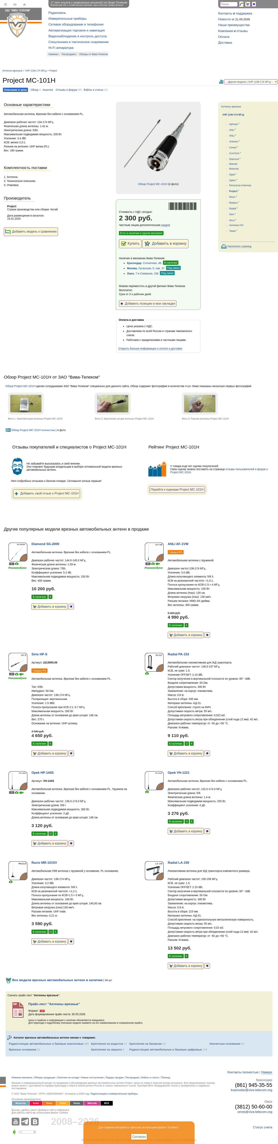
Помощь (165, 1077)
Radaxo (233, 202)
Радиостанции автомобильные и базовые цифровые (165, 1049)
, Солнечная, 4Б (144, 263)
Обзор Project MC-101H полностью (30, 430)
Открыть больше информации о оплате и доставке (150, 348)
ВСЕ (106, 1103)
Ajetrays (233, 124)
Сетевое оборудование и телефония (75, 24)
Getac (76, 1103)
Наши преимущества (234, 25)
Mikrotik (92, 1103)
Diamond (234, 159)
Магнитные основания (224, 1043)
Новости (224, 19)
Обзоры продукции (44, 1077)
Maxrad (233, 164)
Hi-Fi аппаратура (61, 48)
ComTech (234, 153)
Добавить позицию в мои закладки (147, 303)
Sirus (232, 220)
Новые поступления (92, 1077)
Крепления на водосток (107, 1043)
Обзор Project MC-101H (152, 184)
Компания (225, 31)
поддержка (244, 13)
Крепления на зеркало (106, 1049)
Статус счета (262, 1127)
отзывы (242, 31)
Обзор (34, 89)
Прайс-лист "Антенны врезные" (54, 1004)
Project (53, 70)
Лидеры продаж (115, 1077)
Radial (232, 208)
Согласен (139, 1136)
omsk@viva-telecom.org (254, 1112)
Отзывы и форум (66, 89)
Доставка (225, 42)
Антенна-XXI (236, 225)
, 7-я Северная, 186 (142, 273)
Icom (36, 1103)
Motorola (234, 168)
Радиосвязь (57, 13)
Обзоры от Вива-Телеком (93, 54)
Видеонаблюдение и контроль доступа (77, 36)
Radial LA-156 (178, 863)
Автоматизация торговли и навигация (76, 30)
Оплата (223, 37)
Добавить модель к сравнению (31, 232)
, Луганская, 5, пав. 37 (145, 268)
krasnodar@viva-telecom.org (251, 1090)
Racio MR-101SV (44, 863)
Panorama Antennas (240, 185)
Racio (232, 197)
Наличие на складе (68, 1077)
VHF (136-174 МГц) (36, 70)
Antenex (233, 141)
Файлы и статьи (93, 89)
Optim (232, 180)
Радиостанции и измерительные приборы (114, 1093)
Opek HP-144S (42, 773)
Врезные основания (22, 1049)
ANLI (232, 135)
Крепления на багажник (145, 1043)
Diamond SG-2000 (45, 544)
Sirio (231, 214)
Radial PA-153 (178, 654)
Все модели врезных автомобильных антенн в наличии (54, 980)
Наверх (266, 1072)
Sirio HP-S (39, 654)
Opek (232, 174)
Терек (232, 231)
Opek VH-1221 (179, 773)
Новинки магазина (22, 1077)
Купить (130, 243)
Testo (49, 1103)
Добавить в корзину (165, 243)
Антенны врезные (12, 70)
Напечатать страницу (240, 246)
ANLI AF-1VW (178, 544)
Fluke (63, 1103)
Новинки (53, 54)
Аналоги (48, 89)
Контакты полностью (243, 1072)
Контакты (225, 13)
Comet (232, 147)
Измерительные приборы (67, 18)
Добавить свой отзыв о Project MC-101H (46, 494)
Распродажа (69, 54)
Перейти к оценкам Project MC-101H (177, 489)
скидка (165, 225)
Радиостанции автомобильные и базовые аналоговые (46, 1043)
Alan (231, 130)
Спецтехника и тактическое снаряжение (78, 42)
